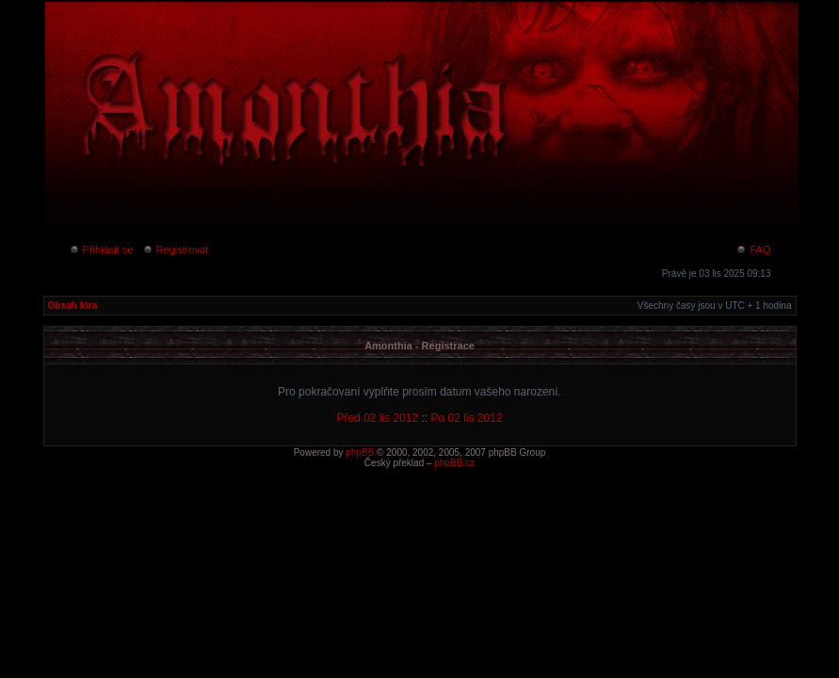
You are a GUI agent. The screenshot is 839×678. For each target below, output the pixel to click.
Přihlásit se (101, 249)
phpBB (360, 452)
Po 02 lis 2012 (467, 418)
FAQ (752, 249)
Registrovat (175, 249)
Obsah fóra (73, 305)
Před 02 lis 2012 (377, 418)
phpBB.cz (454, 463)
